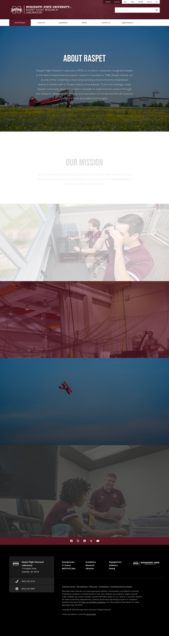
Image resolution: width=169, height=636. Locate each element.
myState (108, 1)
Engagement (115, 562)
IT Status (66, 565)
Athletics (113, 565)
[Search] (157, 10)
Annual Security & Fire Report (121, 586)
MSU (125, 2)
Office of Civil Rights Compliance (93, 602)
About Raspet (23, 21)
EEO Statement (82, 586)
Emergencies (68, 562)
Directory (118, 1)
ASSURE (140, 2)
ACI (157, 2)
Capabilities (63, 22)
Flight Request (127, 22)
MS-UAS (149, 2)
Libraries (90, 568)
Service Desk (91, 614)
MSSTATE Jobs (69, 568)
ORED (132, 2)
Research (41, 22)
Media (84, 22)
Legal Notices (104, 586)
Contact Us (106, 22)
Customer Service (68, 586)
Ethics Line (93, 586)
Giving (112, 568)
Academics (91, 562)
